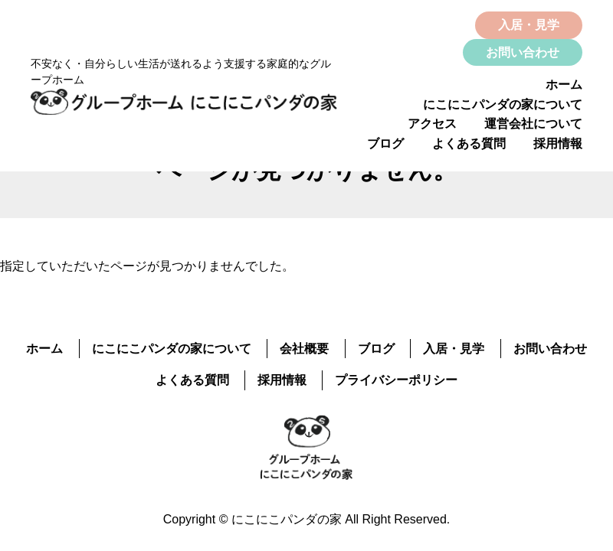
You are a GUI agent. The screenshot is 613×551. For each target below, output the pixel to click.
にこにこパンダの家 (286, 519)
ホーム (564, 84)
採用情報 (557, 143)
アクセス (432, 123)
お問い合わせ (522, 52)
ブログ (385, 143)
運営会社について (533, 123)
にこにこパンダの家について (502, 104)
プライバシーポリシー (396, 379)
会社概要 (304, 348)
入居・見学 (528, 24)
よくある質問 (469, 143)
